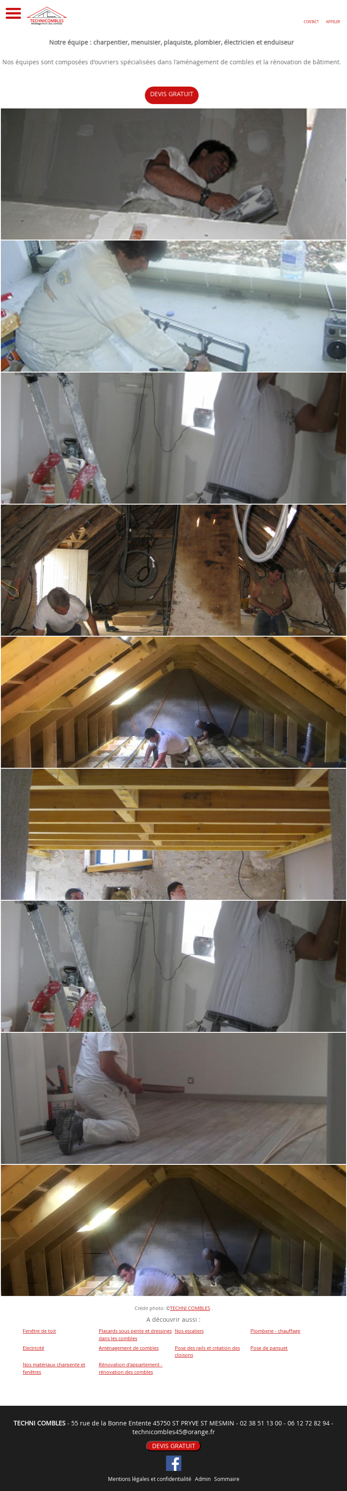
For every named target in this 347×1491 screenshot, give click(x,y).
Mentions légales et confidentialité (149, 1478)
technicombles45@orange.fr (173, 1432)
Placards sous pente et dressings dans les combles (135, 1334)
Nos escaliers (189, 1330)
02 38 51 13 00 (261, 1423)
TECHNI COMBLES (190, 1308)
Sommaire (226, 1478)
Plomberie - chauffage (275, 1330)
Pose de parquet (269, 1348)
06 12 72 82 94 (309, 1423)
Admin (203, 1478)
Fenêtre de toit (39, 1330)
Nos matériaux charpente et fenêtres (54, 1368)
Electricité (33, 1348)
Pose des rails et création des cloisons (207, 1352)
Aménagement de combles (129, 1348)
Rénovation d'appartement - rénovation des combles (131, 1368)
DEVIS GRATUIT (178, 94)
